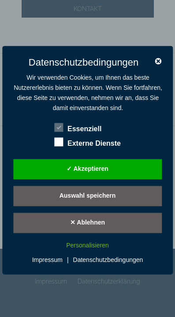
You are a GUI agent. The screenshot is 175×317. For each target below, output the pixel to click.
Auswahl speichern (88, 195)
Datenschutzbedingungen (108, 260)
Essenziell (77, 128)
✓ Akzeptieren (87, 169)
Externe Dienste (87, 142)
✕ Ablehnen (87, 222)
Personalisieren (87, 245)
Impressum (47, 260)
